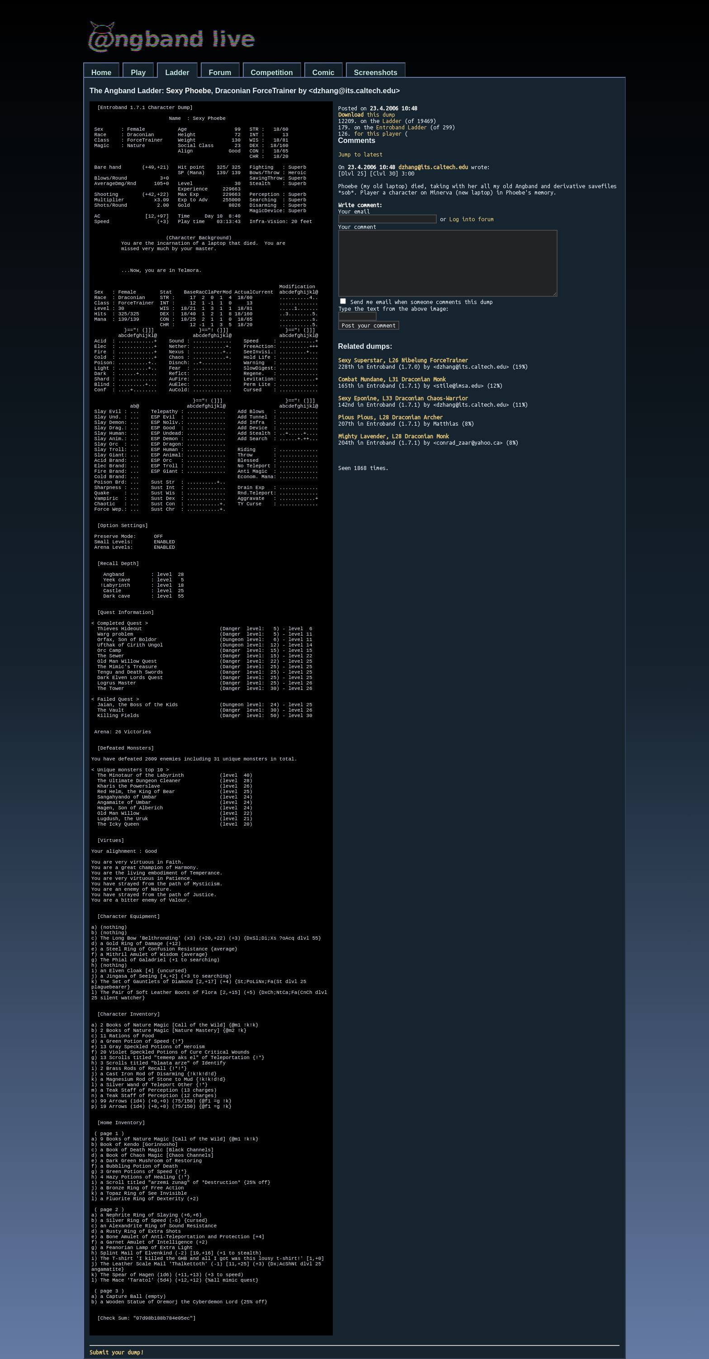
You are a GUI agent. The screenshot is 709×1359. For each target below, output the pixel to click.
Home (101, 72)
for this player (378, 133)
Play (138, 72)
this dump (366, 114)
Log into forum (471, 219)
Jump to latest (360, 154)
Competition (272, 72)
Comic (323, 72)
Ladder (177, 72)
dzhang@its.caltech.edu (433, 167)
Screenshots (375, 72)
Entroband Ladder (401, 127)
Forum (220, 72)
